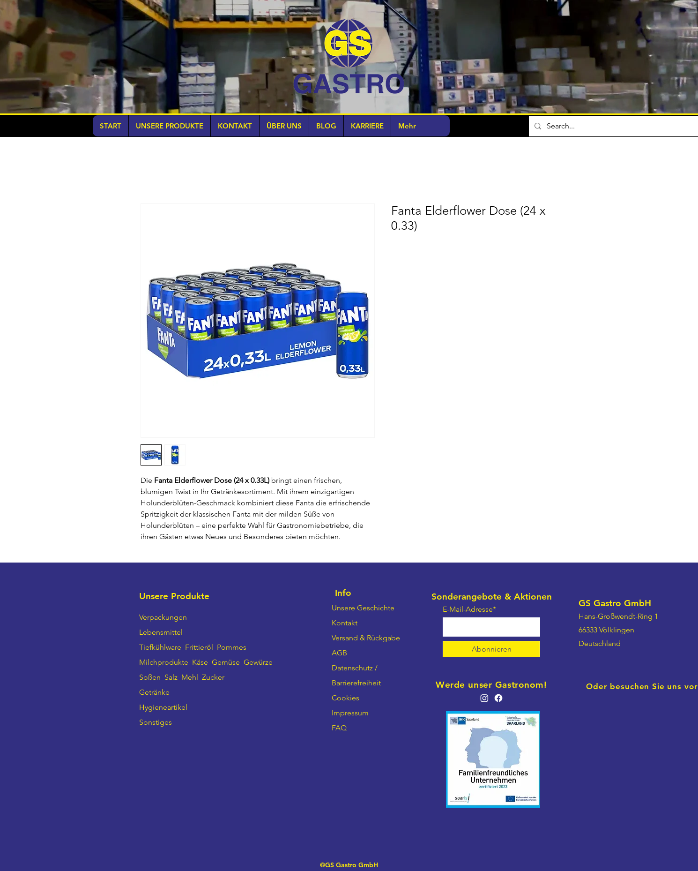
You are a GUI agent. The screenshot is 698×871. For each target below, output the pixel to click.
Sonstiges (155, 722)
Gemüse (226, 662)
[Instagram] (484, 698)
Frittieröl (200, 647)
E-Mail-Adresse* (469, 609)
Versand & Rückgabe (366, 637)
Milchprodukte (163, 662)
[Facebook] (498, 698)
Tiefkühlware (160, 647)
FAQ (339, 727)
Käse (200, 662)
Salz (171, 677)
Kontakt (344, 622)
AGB (339, 652)
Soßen (150, 677)
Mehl (189, 677)
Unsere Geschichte (363, 607)
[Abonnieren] (491, 649)
